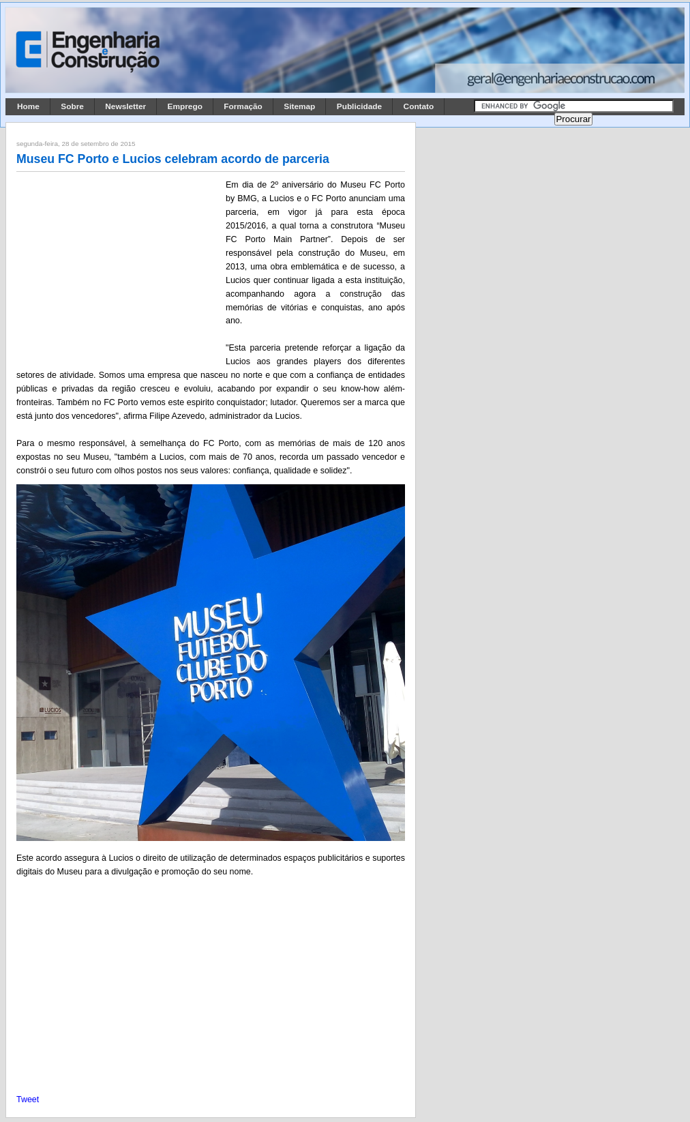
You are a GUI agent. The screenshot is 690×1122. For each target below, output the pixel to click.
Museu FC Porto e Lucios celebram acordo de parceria (172, 159)
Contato (419, 106)
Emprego (185, 106)
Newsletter (125, 106)
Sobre (72, 106)
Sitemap (299, 106)
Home (28, 106)
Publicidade (359, 106)
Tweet (27, 1099)
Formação (243, 106)
